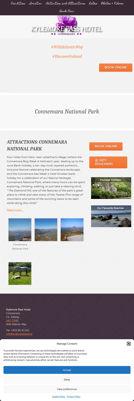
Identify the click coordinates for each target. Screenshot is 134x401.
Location (35, 4)
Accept (67, 369)
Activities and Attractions (65, 4)
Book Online (116, 67)
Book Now (67, 11)
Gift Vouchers (104, 162)
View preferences (67, 389)
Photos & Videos (112, 4)
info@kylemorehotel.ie (19, 334)
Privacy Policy (73, 396)
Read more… (15, 210)
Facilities (18, 4)
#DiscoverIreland (67, 56)
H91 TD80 (12, 320)
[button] (129, 343)
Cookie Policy (58, 396)
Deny (67, 379)
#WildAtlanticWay (67, 47)
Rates (93, 4)
